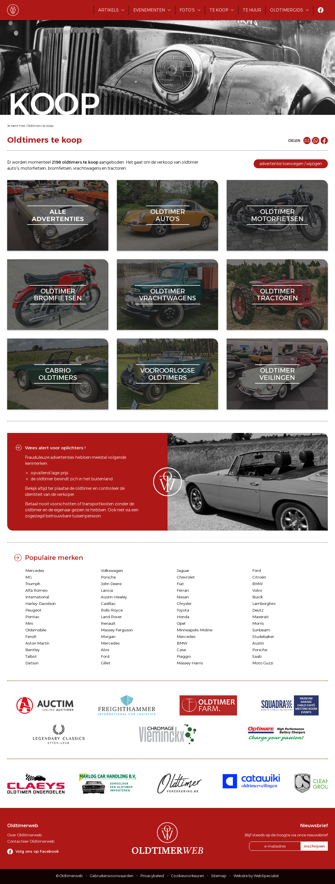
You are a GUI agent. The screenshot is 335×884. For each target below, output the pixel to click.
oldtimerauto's (167, 215)
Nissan (183, 597)
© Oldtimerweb (69, 876)
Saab (256, 656)
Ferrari (183, 590)
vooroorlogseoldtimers (167, 374)
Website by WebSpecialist (256, 876)
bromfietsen (60, 168)
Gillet (105, 663)
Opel (181, 623)
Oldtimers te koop (40, 126)
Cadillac (108, 603)
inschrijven (314, 846)
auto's (13, 168)
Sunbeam (261, 630)
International (37, 597)
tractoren (116, 168)
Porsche (108, 577)
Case (181, 649)
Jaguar (183, 570)
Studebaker (263, 636)
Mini (29, 623)
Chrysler (184, 603)
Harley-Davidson (40, 603)
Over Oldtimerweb (24, 835)
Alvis (105, 649)
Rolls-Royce (112, 610)
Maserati (260, 616)
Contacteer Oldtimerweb (30, 841)
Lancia (107, 590)
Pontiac (32, 616)
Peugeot (33, 610)
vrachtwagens (87, 168)
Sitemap (218, 876)
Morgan (108, 636)
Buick (257, 597)
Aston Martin (37, 643)
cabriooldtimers (57, 374)
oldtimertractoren (277, 294)
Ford (256, 570)
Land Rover (111, 616)
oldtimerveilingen (277, 374)
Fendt (30, 636)
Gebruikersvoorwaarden (111, 876)
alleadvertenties (58, 215)
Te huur (252, 10)
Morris (258, 623)
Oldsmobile (35, 630)
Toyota (183, 610)
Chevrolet (186, 577)
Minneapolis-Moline (194, 630)
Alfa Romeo (36, 590)
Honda (183, 616)
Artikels (108, 10)
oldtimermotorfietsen (277, 215)
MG (28, 577)
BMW (257, 583)
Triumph (32, 583)
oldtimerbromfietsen (58, 294)
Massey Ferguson (117, 630)
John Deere (111, 583)
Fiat (180, 583)
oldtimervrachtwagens (167, 294)
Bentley (32, 649)
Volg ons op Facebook (37, 851)
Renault (108, 623)
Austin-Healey (114, 597)
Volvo (257, 590)
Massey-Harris (190, 663)
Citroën (259, 577)
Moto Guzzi (262, 663)
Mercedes (34, 570)
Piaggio (184, 656)
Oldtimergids (286, 10)
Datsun (31, 663)
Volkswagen (112, 570)
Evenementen (149, 10)
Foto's (187, 10)
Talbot (31, 656)
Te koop (218, 10)
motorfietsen (33, 168)
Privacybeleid (152, 876)
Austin (258, 643)
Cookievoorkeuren (187, 876)
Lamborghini (264, 603)
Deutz (257, 610)
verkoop (165, 162)
